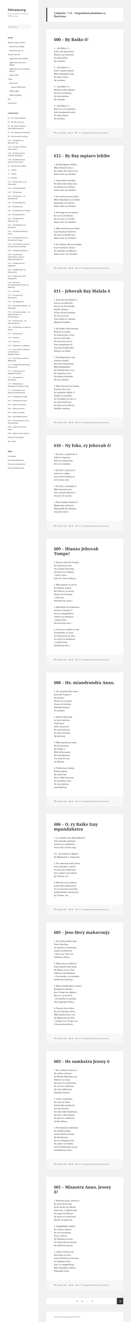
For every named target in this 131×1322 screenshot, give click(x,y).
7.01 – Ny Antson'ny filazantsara (15, 296)
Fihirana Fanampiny (16, 437)
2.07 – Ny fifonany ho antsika (19, 210)
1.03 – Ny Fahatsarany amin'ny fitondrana (16, 154)
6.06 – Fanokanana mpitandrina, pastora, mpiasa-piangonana (16, 256)
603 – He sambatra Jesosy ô (82, 1061)
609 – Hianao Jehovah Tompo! (76, 551)
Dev (9, 99)
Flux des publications (16, 460)
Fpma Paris (13, 83)
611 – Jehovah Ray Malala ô (82, 291)
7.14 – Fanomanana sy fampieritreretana (16, 372)
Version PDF (14, 75)
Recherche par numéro (16, 42)
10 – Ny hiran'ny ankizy (17, 166)
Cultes (10, 79)
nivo (71, 133)
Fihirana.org (17, 10)
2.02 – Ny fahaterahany (17, 188)
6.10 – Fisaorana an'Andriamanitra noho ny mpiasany (18, 284)
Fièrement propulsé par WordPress (67, 1317)
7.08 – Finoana (13, 337)
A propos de (12, 103)
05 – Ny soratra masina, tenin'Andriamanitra (17, 127)
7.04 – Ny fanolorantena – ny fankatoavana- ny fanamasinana (19, 314)
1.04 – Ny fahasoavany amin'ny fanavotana (16, 160)
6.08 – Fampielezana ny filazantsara (17, 271)
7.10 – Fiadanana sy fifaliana (19, 345)
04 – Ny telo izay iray (16, 122)
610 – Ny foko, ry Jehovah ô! (82, 445)
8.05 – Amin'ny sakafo (16, 412)
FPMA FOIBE (14, 91)
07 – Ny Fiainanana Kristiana (19, 132)
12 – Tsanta (12, 174)
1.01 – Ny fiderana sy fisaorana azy (16, 141)
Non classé (12, 441)
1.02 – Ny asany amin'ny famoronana (17, 148)
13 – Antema (12, 178)
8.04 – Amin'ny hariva (16, 408)
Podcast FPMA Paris (18, 87)
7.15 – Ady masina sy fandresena (16, 378)
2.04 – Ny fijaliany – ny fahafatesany (16, 197)
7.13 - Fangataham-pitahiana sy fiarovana (92, 133)
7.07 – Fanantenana (15, 333)
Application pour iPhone (18, 58)
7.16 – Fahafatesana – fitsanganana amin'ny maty (18, 385)
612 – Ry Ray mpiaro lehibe (82, 155)
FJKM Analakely (15, 95)
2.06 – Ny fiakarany (15, 206)
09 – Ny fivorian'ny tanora (18, 136)
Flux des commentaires (16, 464)
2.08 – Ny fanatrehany (16, 214)
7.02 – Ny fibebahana (16, 302)
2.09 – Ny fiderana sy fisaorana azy (16, 219)
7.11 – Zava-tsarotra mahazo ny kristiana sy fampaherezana (19, 351)
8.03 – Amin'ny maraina (17, 404)
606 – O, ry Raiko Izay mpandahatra (76, 826)
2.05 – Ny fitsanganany (16, 202)
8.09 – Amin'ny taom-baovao (19, 433)
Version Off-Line (14, 54)
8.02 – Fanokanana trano (17, 400)
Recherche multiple (16, 46)
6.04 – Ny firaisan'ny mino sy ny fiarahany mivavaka (19, 245)
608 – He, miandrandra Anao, (84, 682)
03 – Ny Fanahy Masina (17, 118)
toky (72, 268)
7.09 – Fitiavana (14, 341)
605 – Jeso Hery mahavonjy (82, 932)
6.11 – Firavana (14, 291)
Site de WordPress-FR (16, 468)
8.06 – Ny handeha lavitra (18, 416)
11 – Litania (12, 170)
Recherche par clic (16, 50)
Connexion (12, 456)
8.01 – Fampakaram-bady (17, 396)
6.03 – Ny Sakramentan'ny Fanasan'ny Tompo (18, 239)
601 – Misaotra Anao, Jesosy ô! (82, 1189)
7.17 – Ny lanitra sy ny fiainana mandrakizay (16, 391)
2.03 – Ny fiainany (15, 192)
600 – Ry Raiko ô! (71, 39)
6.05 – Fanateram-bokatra (18, 250)
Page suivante (120, 1301)
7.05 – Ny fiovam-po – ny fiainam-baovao (17, 322)
